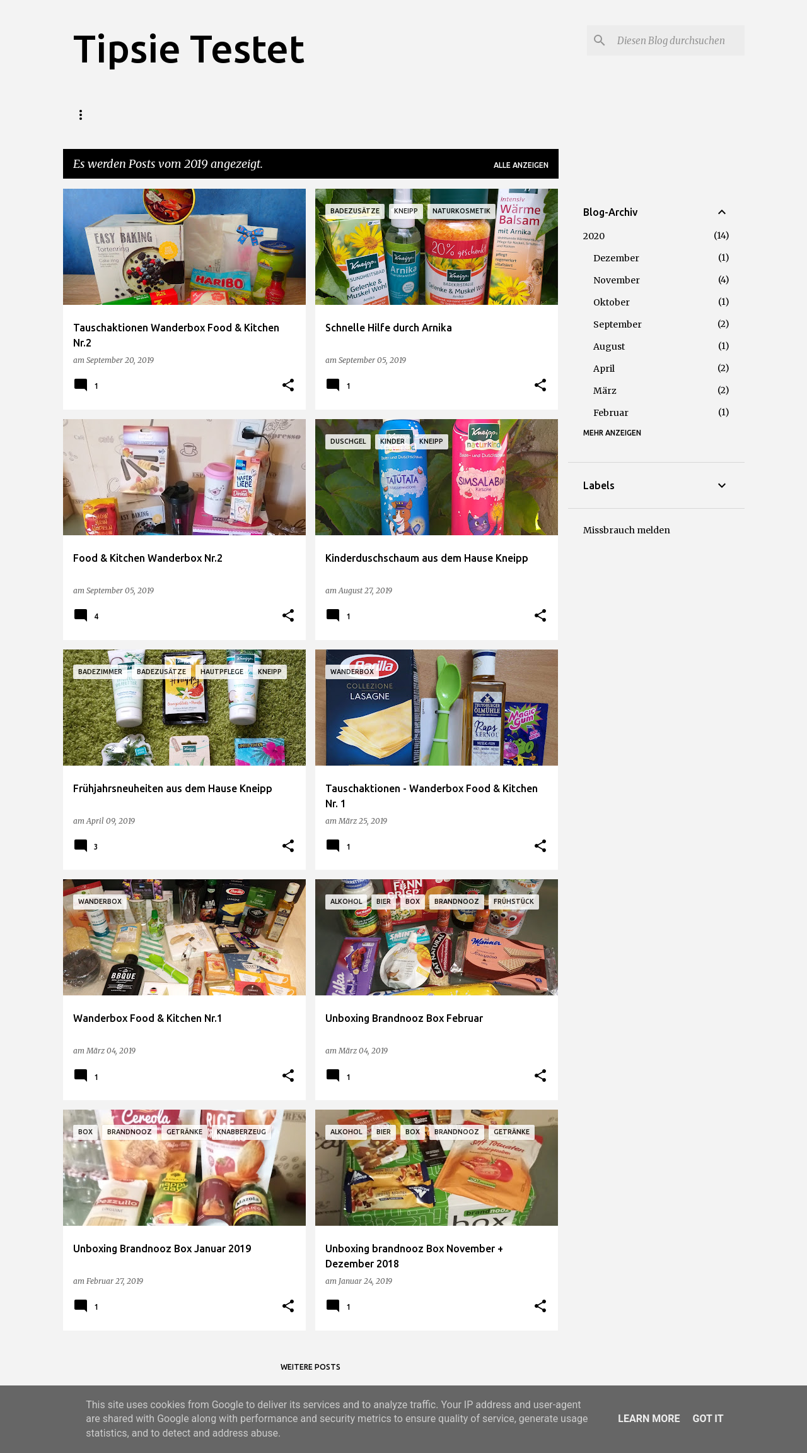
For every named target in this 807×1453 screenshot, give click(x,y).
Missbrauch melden (626, 530)
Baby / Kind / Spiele (431, 114)
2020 (594, 236)
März (605, 390)
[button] (288, 385)
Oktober (611, 302)
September (617, 324)
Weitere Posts (310, 1367)
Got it (707, 1419)
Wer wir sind (176, 114)
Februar (611, 412)
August (609, 346)
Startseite (97, 114)
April (604, 368)
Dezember (616, 258)
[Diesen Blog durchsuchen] (678, 40)
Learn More (649, 1419)
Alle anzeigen (521, 165)
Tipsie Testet (189, 48)
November (616, 280)
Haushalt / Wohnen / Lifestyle (297, 114)
